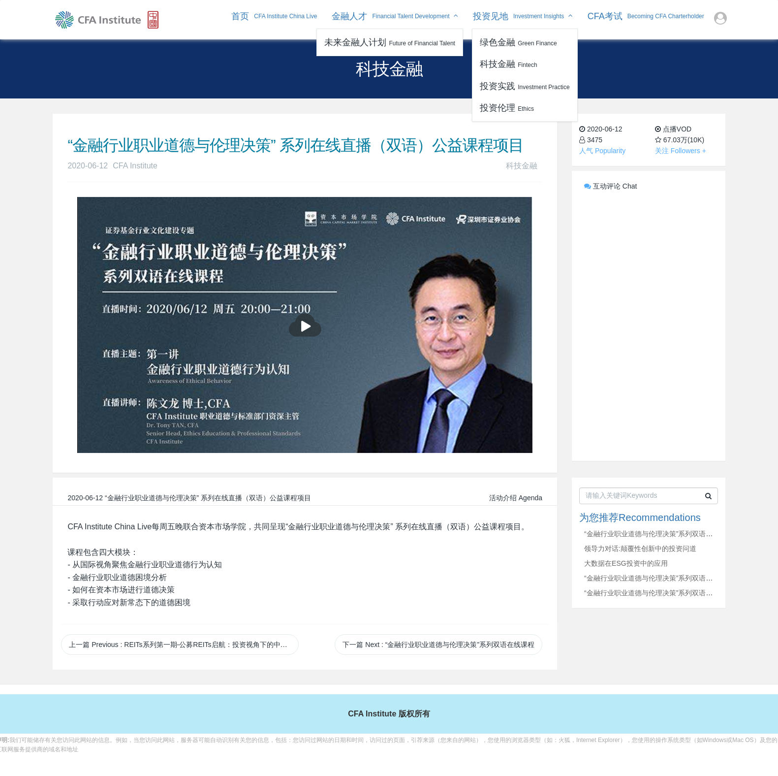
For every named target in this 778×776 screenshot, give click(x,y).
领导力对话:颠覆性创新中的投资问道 (640, 548)
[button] (720, 20)
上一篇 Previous (183, 644)
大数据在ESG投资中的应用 (626, 563)
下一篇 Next (438, 644)
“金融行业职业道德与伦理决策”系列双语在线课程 (658, 534)
